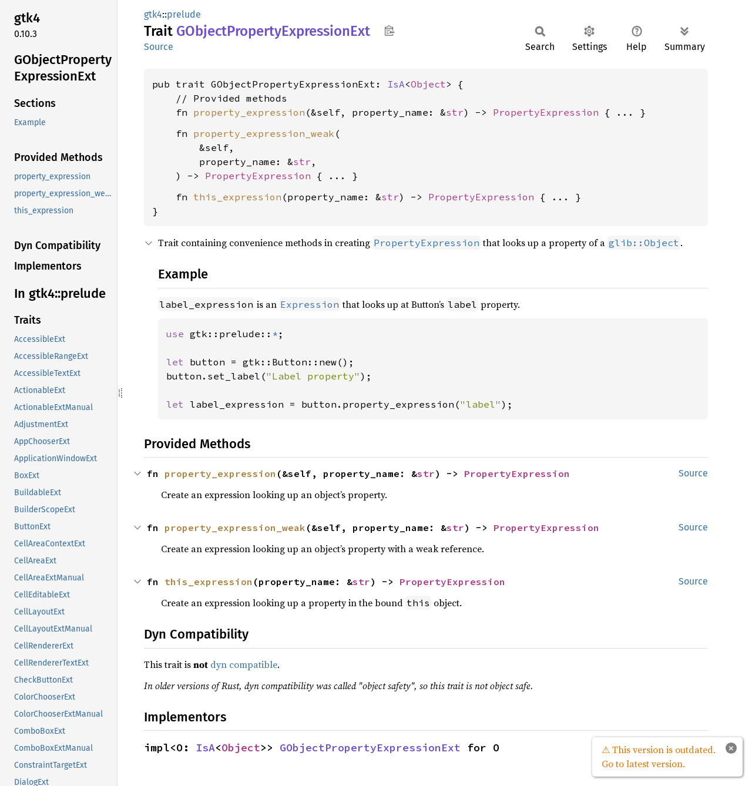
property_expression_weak (263, 133)
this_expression (237, 197)
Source (158, 46)
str (455, 112)
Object (428, 84)
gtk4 (153, 14)
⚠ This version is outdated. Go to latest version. (659, 756)
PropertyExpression (546, 112)
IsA (396, 84)
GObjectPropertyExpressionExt (370, 747)
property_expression (249, 112)
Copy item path (389, 31)
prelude (184, 14)
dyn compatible (243, 664)
